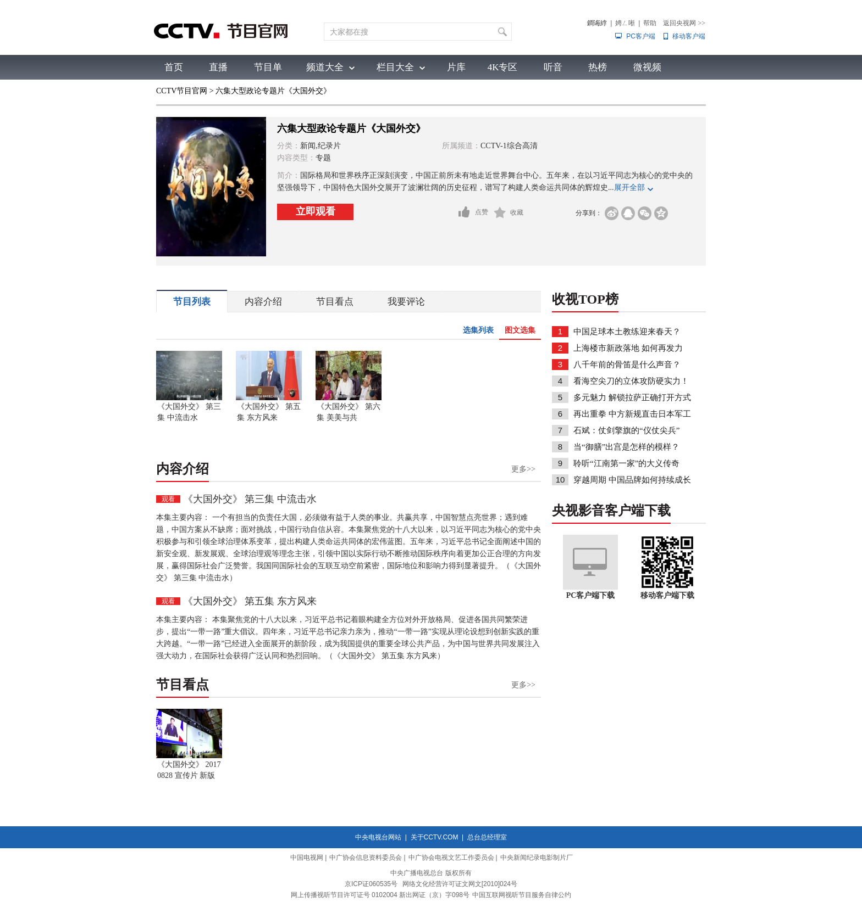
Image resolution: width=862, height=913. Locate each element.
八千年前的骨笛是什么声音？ (627, 364)
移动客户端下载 (667, 595)
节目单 (268, 67)
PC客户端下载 (590, 595)
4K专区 (503, 67)
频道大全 (325, 67)
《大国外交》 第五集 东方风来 (269, 412)
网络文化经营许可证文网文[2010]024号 (459, 884)
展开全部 (629, 187)
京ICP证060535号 (371, 884)
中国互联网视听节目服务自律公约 (521, 895)
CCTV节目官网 (181, 91)
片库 (456, 67)
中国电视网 (306, 857)
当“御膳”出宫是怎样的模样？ (626, 447)
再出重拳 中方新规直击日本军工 (632, 414)
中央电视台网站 (378, 837)
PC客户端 (640, 36)
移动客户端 (688, 36)
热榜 (597, 67)
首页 (173, 67)
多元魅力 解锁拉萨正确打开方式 (632, 397)
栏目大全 (395, 67)
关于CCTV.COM (434, 837)
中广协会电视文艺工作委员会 (451, 857)
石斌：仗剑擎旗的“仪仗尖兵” (626, 430)
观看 (168, 499)
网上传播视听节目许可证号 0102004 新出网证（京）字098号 (380, 895)
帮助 (649, 23)
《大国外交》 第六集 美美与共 (348, 412)
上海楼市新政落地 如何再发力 (628, 348)
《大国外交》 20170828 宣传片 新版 (189, 770)
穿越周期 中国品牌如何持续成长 (632, 479)
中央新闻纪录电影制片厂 (536, 857)
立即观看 (315, 211)
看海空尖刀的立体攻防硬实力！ (631, 381)
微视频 (647, 67)
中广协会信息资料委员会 (365, 857)
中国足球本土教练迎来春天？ (627, 331)
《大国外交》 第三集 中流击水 (189, 412)
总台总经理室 (487, 837)
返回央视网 (684, 23)
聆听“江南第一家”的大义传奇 (626, 463)
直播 (218, 67)
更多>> (523, 469)
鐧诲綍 (597, 23)
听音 (553, 67)
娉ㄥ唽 (625, 23)
